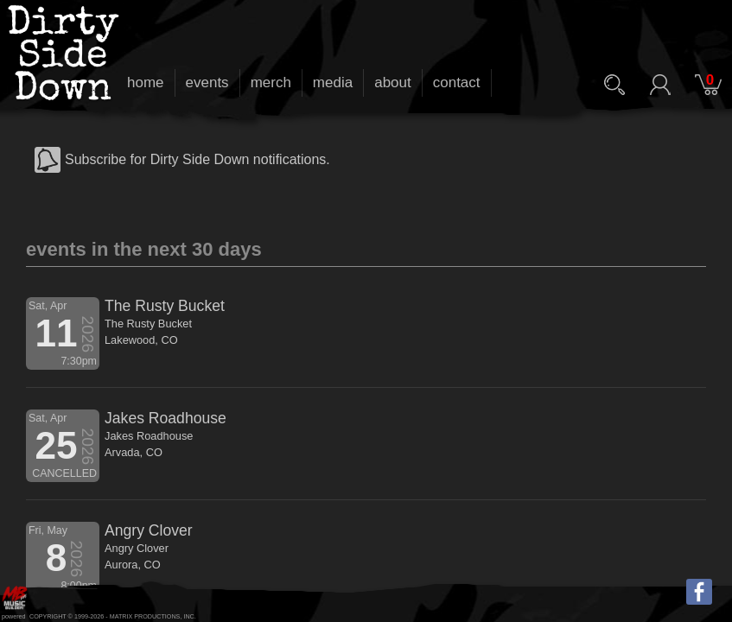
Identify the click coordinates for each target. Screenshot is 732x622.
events (207, 82)
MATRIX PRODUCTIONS (145, 616)
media (333, 82)
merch (271, 82)
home (145, 82)
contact (457, 82)
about (392, 82)
